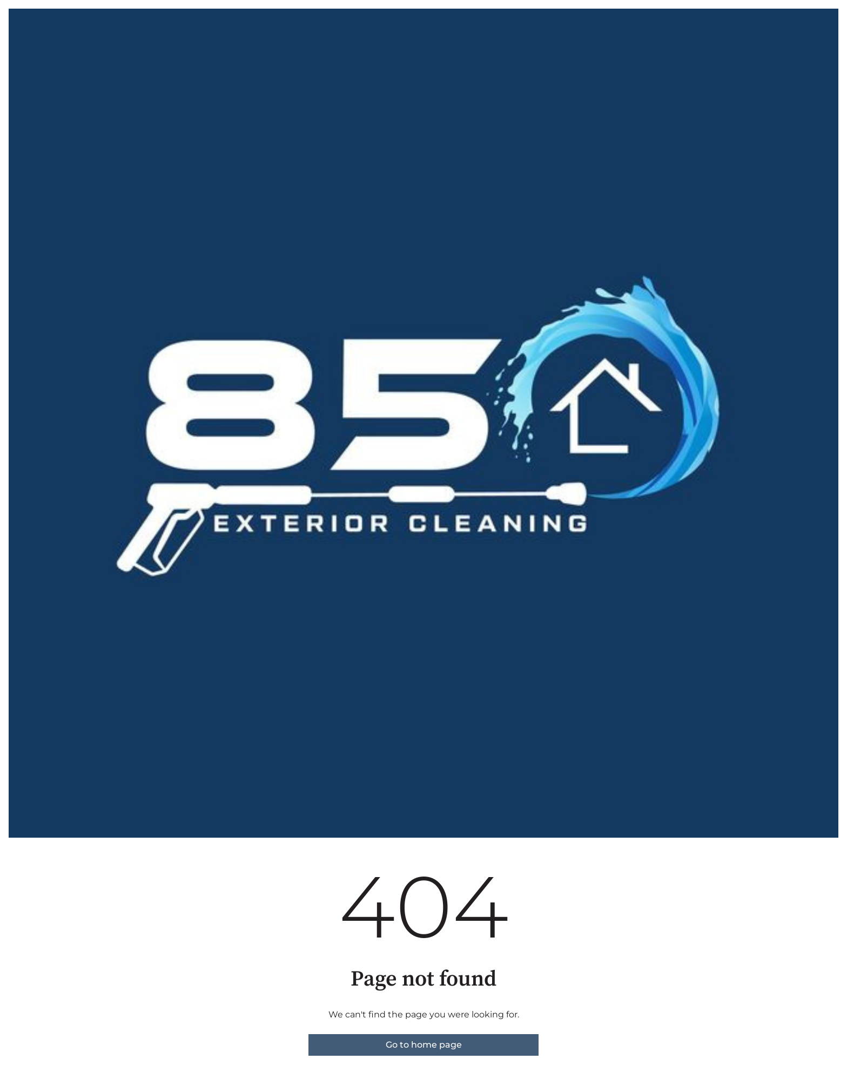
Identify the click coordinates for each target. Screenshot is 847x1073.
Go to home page (424, 1045)
